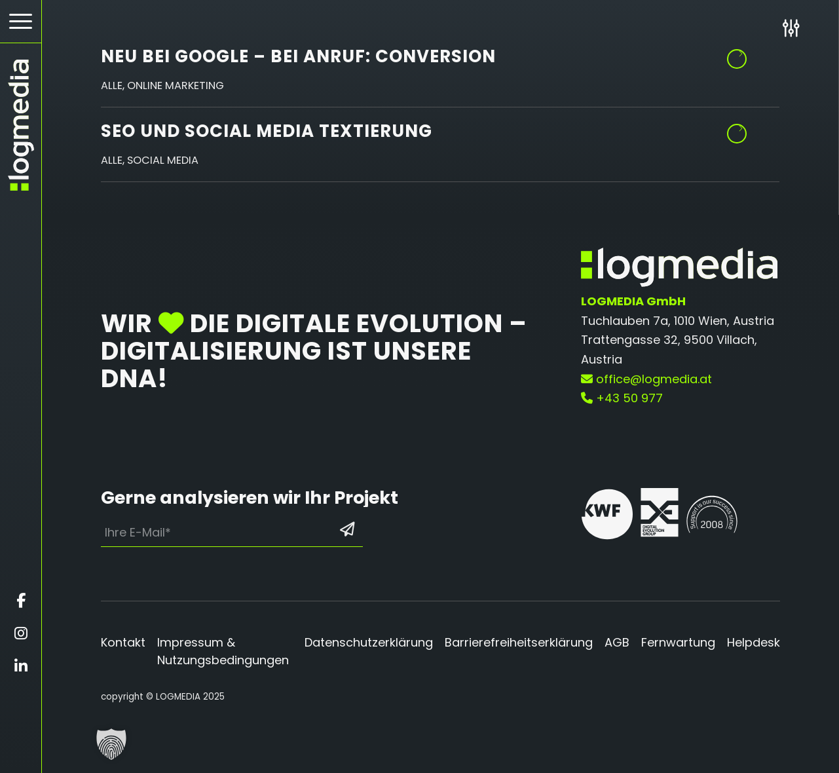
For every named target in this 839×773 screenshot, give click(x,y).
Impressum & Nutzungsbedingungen (223, 651)
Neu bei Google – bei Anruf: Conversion (298, 56)
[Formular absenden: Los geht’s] (347, 529)
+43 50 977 (622, 398)
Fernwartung (678, 642)
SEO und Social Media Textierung (266, 131)
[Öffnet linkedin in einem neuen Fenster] (20, 666)
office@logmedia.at (646, 379)
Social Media (162, 160)
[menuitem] (20, 21)
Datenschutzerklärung (369, 642)
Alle (111, 85)
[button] (111, 744)
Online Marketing (175, 85)
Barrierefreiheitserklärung (519, 642)
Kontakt (123, 642)
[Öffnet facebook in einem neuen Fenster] (20, 600)
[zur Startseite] (20, 125)
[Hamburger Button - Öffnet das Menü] (20, 21)
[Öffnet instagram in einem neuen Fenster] (20, 633)
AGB (617, 642)
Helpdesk (753, 642)
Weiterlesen (737, 129)
